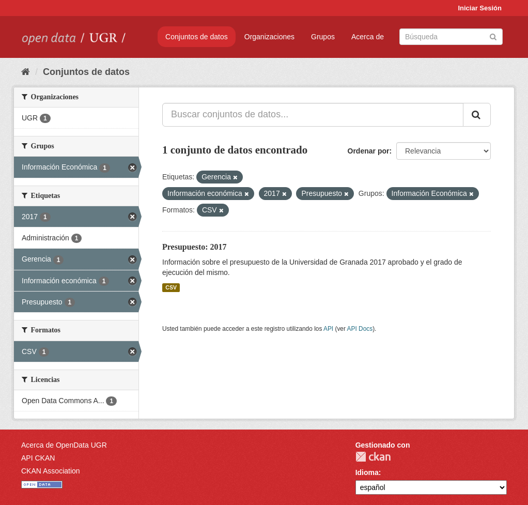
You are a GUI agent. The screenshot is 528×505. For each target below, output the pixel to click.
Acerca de (367, 37)
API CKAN (38, 458)
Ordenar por (369, 151)
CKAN (373, 456)
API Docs (360, 328)
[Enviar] (493, 36)
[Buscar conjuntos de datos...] (312, 115)
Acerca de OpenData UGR (64, 445)
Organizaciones (269, 37)
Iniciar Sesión (480, 8)
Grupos (323, 37)
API (328, 328)
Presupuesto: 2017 (194, 246)
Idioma (367, 472)
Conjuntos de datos (196, 37)
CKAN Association (50, 471)
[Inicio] (25, 72)
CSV (171, 287)
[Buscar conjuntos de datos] (451, 36)
